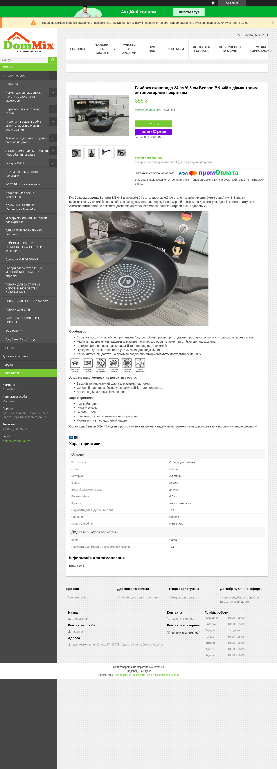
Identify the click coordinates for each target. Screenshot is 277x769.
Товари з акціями (129, 49)
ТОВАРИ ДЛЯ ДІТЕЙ (18, 309)
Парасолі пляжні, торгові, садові (22, 111)
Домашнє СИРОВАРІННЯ (21, 259)
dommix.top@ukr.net (16, 441)
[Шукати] (52, 60)
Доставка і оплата (15, 356)
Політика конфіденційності (163, 674)
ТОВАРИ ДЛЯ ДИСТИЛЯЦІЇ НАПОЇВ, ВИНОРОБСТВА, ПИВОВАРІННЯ (22, 288)
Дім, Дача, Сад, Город (20, 339)
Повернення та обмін (230, 49)
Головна (77, 49)
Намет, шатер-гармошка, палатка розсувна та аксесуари (23, 96)
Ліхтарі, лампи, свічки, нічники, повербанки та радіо (27, 152)
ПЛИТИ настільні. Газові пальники (21, 174)
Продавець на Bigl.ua (138, 671)
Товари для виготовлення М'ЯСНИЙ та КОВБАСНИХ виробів (23, 272)
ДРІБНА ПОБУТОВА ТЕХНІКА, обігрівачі (24, 232)
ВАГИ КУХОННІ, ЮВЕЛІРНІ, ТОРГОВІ (22, 320)
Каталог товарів (14, 75)
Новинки (11, 84)
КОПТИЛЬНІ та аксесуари (22, 184)
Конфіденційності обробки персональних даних (239, 599)
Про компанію (77, 597)
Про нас (8, 348)
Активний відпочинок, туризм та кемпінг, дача (26, 140)
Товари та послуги (101, 49)
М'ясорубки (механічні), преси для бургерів (26, 220)
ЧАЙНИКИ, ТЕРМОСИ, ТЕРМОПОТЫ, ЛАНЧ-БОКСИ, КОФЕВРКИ (24, 247)
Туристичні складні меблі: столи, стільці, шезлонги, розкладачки (23, 125)
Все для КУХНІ (14, 163)
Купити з (153, 132)
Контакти (175, 49)
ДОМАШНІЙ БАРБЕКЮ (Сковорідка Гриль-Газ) (21, 207)
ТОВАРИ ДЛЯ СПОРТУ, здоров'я (26, 301)
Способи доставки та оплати (139, 597)
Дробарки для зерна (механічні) (19, 195)
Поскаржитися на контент (129, 674)
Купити (154, 123)
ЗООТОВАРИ (14, 331)
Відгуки (8, 365)
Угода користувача (261, 49)
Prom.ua (159, 667)
